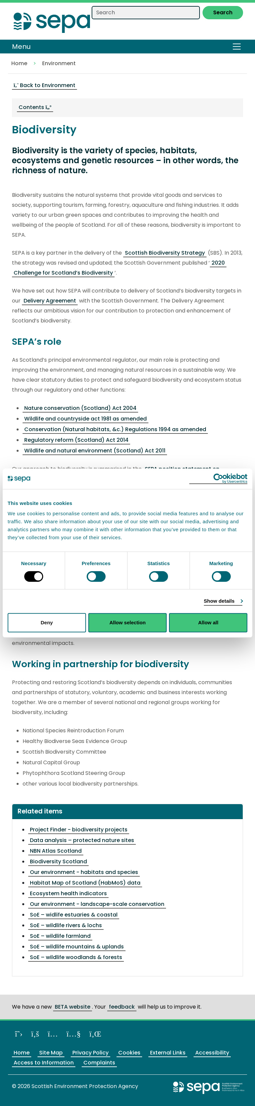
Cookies (129, 1052)
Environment (59, 63)
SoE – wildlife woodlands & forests (76, 957)
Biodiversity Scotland (58, 861)
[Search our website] (146, 12)
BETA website (72, 1007)
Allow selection (127, 622)
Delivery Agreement (50, 301)
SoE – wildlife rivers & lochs (66, 925)
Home (19, 63)
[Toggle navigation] (236, 46)
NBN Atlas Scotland (56, 851)
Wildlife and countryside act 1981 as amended (85, 419)
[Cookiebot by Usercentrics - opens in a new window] (218, 478)
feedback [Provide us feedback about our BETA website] (122, 1007)
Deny (47, 622)
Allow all (208, 622)
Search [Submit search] (222, 12)
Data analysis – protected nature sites (82, 840)
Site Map (51, 1052)
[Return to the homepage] (52, 21)
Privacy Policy (90, 1052)
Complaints (99, 1062)
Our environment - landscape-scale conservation (97, 904)
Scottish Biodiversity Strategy (165, 253)
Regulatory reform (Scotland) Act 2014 (76, 440)
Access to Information (44, 1062)
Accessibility (212, 1052)
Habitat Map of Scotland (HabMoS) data (85, 883)
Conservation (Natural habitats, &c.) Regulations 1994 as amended (115, 429)
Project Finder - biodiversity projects (79, 829)
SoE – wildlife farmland (60, 936)
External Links (168, 1052)
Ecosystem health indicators (68, 893)
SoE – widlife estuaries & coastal (74, 915)
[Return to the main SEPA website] (208, 1087)
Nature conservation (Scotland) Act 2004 (80, 408)
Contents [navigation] (35, 107)
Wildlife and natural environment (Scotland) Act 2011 (94, 450)
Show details (219, 601)
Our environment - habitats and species (84, 872)
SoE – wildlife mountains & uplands (77, 946)
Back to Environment (44, 85)
